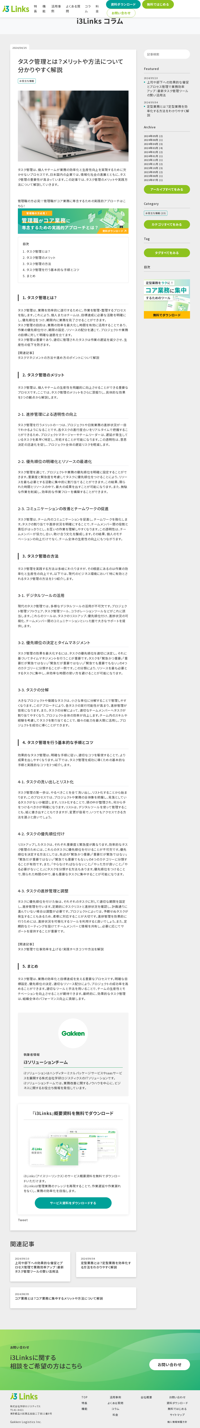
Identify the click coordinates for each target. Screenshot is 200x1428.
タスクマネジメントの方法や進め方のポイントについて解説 (59, 357)
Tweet (23, 1220)
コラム (88, 8)
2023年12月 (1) (153, 160)
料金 (97, 8)
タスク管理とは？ (38, 251)
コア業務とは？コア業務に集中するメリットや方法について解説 (59, 1298)
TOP (84, 1397)
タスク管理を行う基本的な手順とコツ (53, 270)
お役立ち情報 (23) (155, 213)
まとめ (31, 276)
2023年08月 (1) (153, 176)
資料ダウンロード (123, 4)
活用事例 (56, 8)
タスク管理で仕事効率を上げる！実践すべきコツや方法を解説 (61, 949)
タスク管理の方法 (39, 264)
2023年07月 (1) (153, 180)
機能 (44, 8)
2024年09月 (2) (153, 136)
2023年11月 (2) (153, 164)
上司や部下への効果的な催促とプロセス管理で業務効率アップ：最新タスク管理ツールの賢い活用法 (39, 1267)
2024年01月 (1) (153, 156)
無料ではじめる (158, 4)
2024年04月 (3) (153, 144)
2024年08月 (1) (153, 140)
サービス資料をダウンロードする (73, 1203)
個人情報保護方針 (177, 1421)
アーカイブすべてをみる (166, 189)
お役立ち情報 (26, 80)
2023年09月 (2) (153, 172)
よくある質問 (73, 8)
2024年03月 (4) (153, 148)
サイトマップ (177, 1415)
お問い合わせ (121, 13)
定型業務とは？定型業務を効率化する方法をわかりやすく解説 (106, 1265)
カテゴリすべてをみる (167, 224)
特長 (35, 8)
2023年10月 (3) (153, 168)
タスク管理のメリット (41, 257)
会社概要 (146, 1397)
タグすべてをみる (167, 252)
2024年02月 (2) (153, 152)
